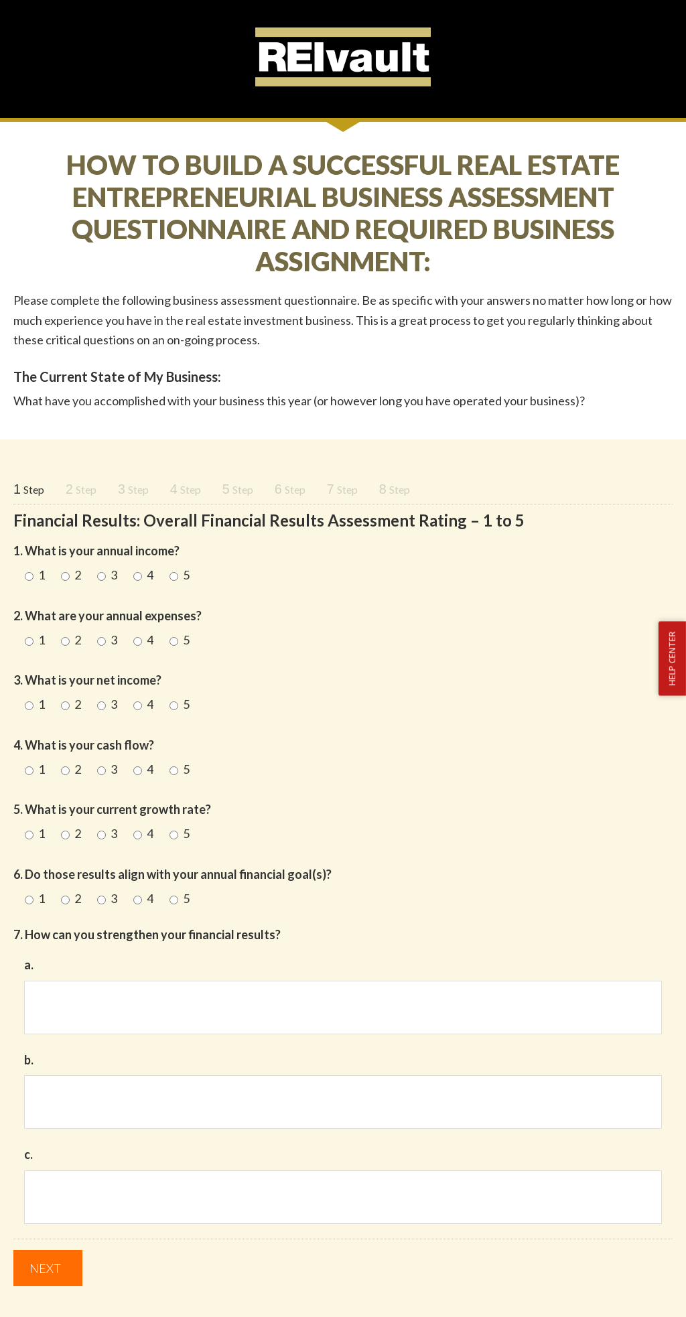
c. (28, 1154)
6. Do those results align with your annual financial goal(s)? (172, 874)
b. (28, 1059)
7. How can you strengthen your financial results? (147, 934)
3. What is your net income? (87, 680)
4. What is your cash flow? (83, 745)
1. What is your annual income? (96, 550)
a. (28, 964)
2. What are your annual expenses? (107, 615)
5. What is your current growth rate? (112, 809)
